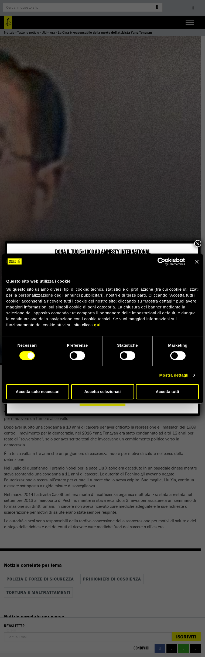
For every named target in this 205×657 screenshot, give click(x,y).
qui (97, 324)
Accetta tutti (167, 391)
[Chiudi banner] (197, 261)
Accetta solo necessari (38, 391)
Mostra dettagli (173, 375)
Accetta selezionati (102, 391)
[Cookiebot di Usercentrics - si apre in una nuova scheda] (161, 262)
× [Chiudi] (198, 243)
